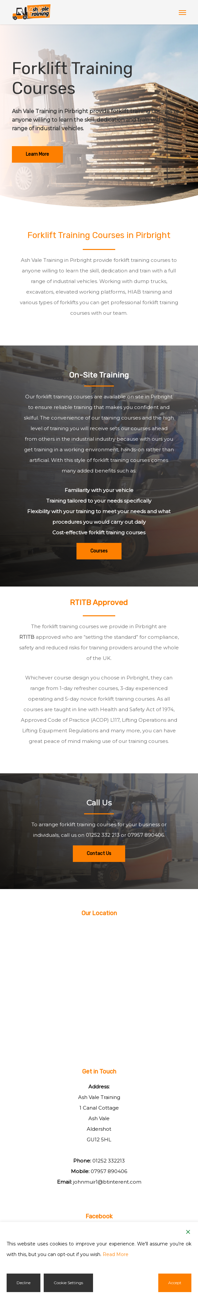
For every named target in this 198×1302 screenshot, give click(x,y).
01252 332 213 (103, 835)
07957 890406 (145, 835)
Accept (174, 1282)
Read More (115, 1254)
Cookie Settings (68, 1282)
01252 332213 (108, 1161)
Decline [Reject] (23, 1282)
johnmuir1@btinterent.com (107, 1182)
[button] (182, 12)
